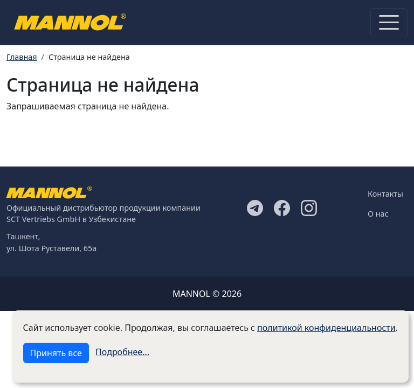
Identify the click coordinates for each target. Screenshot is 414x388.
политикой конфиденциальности (326, 328)
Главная (21, 57)
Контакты (385, 194)
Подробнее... (122, 352)
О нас (378, 214)
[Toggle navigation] (389, 22)
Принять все (56, 353)
